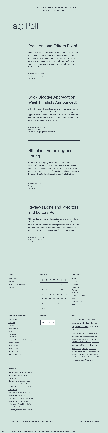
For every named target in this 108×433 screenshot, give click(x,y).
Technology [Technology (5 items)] (89, 354)
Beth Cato (11, 323)
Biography (11, 281)
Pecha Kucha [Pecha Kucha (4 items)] (91, 348)
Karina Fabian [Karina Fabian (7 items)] (78, 339)
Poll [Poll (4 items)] (95, 348)
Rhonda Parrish (13, 343)
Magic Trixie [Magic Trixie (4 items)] (78, 345)
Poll (34, 78)
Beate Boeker (12, 320)
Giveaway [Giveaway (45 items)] (76, 333)
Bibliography (12, 278)
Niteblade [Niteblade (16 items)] (85, 349)
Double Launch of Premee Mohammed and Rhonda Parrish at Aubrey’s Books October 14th (21, 387)
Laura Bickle (12, 331)
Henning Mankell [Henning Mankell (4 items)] (90, 333)
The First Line (13, 348)
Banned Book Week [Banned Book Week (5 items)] (87, 319)
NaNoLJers (12, 334)
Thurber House (13, 351)
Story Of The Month (78, 296)
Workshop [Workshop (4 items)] (83, 360)
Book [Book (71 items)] (82, 323)
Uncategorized (42, 76)
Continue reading (34, 67)
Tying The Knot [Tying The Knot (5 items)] (91, 356)
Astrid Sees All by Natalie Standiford (20, 398)
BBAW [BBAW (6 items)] (93, 319)
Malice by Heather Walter (16, 395)
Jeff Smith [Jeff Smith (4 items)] (85, 336)
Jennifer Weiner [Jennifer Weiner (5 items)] (90, 336)
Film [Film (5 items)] (92, 330)
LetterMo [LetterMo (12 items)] (80, 342)
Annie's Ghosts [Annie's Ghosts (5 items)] (75, 319)
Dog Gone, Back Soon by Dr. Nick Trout (21, 392)
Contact (11, 287)
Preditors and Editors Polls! (52, 46)
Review (40, 239)
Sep (42, 308)
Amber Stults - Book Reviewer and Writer (54, 7)
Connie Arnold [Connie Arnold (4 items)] (84, 330)
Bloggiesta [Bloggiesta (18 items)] (76, 323)
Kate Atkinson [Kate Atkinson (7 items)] (85, 339)
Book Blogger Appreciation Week (43, 132)
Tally (73, 298)
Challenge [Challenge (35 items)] (76, 330)
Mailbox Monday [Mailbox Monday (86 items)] (90, 345)
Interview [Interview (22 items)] (78, 336)
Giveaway (75, 284)
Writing (74, 304)
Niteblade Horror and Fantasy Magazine (21, 340)
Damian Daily (12, 325)
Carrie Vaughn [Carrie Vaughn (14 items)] (93, 326)
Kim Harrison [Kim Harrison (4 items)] (92, 339)
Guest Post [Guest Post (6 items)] (83, 333)
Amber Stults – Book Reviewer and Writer (30, 421)
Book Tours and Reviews (16, 284)
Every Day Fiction (14, 328)
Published (75, 287)
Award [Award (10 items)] (81, 319)
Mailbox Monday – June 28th (18, 401)
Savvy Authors (13, 345)
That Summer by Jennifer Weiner (19, 381)
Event (39, 129)
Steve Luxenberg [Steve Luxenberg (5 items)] (82, 354)
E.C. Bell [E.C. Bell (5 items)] (89, 330)
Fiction (74, 281)
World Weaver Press (15, 354)
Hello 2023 (12, 378)
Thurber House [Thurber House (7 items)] (84, 356)
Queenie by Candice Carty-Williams (20, 410)
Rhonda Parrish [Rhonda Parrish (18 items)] (77, 351)
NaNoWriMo (12, 337)
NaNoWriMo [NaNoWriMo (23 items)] (76, 349)
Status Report (76, 293)
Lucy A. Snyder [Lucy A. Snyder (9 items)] (87, 342)
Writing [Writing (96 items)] (89, 360)
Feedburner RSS (13, 368)
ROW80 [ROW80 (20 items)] (86, 351)
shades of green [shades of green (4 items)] (92, 351)
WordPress (95, 421)
